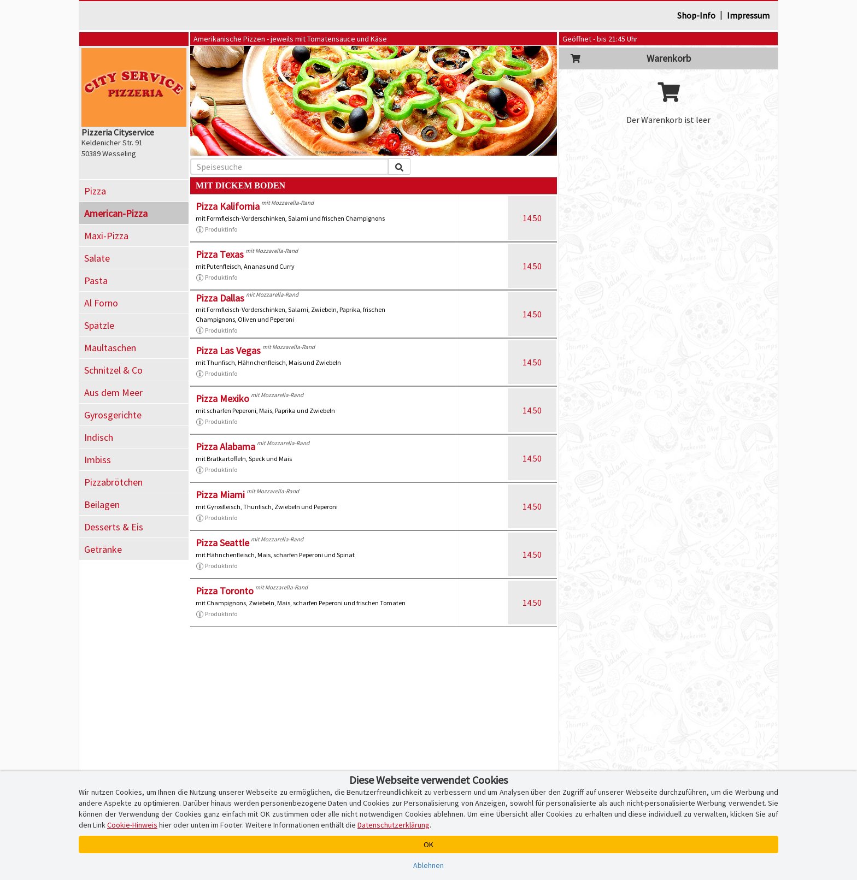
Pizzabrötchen (113, 482)
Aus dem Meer (113, 392)
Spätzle (99, 325)
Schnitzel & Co (113, 370)
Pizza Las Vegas (228, 350)
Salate (97, 258)
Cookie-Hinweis (132, 825)
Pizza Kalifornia (228, 206)
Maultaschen (110, 347)
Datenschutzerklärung (393, 825)
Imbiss (97, 459)
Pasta (96, 280)
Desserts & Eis (113, 527)
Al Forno (101, 303)
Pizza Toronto (225, 590)
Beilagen (102, 504)
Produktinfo (216, 229)
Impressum (748, 15)
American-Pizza (116, 213)
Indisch (98, 437)
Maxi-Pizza (106, 235)
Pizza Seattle (222, 542)
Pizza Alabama (225, 446)
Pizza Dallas (220, 298)
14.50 (532, 217)
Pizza (95, 191)
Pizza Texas (220, 254)
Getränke (103, 549)
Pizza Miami (220, 494)
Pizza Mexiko (222, 398)
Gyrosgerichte (113, 415)
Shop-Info (696, 15)
